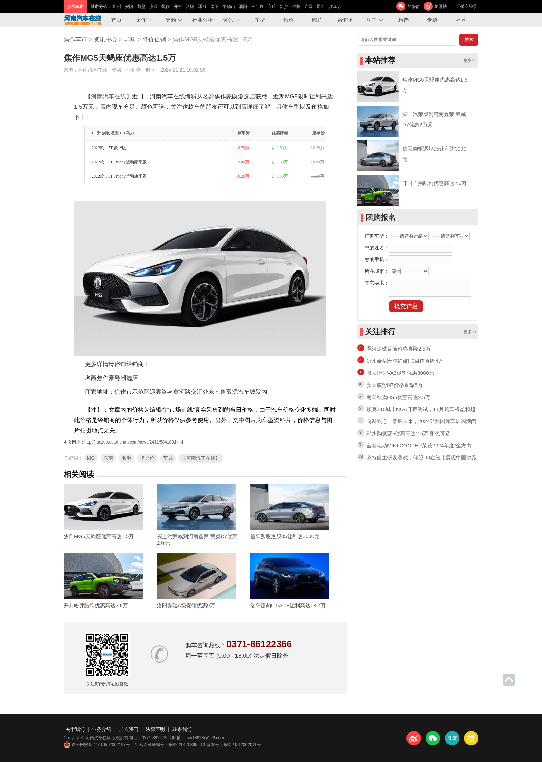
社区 (461, 20)
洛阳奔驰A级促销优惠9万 (186, 605)
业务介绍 (101, 729)
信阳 (296, 6)
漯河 (202, 6)
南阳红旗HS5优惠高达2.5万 (398, 397)
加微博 (440, 6)
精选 (403, 20)
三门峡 (257, 6)
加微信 (413, 6)
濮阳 (243, 6)
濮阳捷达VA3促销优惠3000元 (400, 373)
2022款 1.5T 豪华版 (109, 147)
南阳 (215, 6)
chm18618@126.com (204, 737)
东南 (108, 458)
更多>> (470, 60)
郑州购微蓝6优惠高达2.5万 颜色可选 (408, 433)
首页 (116, 20)
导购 (171, 20)
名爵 (126, 458)
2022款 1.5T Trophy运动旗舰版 (119, 176)
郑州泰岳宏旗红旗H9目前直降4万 (404, 361)
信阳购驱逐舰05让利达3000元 (284, 536)
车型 (260, 20)
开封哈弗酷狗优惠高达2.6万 (96, 605)
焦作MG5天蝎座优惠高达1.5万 (99, 536)
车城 (168, 458)
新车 (142, 20)
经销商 (346, 20)
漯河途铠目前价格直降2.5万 (398, 349)
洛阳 (190, 6)
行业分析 (202, 20)
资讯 (228, 20)
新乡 (284, 6)
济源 (153, 6)
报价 (288, 20)
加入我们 (128, 729)
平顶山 (229, 6)
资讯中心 (105, 39)
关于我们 (75, 729)
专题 (432, 20)
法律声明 (155, 729)
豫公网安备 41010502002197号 (97, 744)
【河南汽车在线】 (200, 458)
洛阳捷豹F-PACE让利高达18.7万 (288, 605)
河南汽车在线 (108, 96)
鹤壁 (141, 6)
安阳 (129, 6)
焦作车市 (75, 39)
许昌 (308, 6)
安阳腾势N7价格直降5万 (394, 385)
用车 (371, 20)
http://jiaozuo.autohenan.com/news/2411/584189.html (133, 442)
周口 (321, 6)
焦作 (165, 6)
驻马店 (335, 6)
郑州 (117, 6)
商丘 (272, 6)
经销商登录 (466, 6)
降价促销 (154, 39)
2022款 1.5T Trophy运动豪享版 (119, 162)
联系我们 (182, 729)
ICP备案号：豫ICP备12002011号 (230, 744)
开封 (178, 6)
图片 (317, 20)
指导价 (147, 458)
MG (91, 458)
